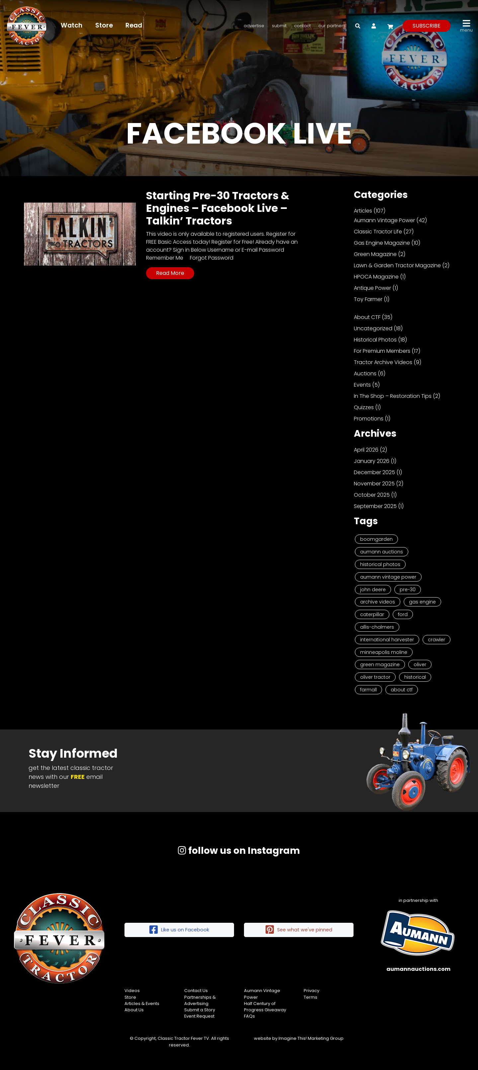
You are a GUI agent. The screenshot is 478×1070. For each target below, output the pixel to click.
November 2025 (374, 483)
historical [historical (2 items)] (415, 677)
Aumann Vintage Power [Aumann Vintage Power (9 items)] (388, 577)
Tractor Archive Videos (383, 362)
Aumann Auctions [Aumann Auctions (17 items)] (381, 551)
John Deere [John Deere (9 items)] (373, 589)
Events (362, 385)
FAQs (249, 1016)
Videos (132, 990)
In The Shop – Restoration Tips (393, 396)
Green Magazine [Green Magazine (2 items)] (380, 664)
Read (133, 25)
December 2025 (374, 472)
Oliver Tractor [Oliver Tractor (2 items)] (375, 677)
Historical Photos (375, 340)
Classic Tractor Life (378, 231)
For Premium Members (382, 351)
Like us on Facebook (179, 930)
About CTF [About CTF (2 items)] (402, 689)
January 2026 (371, 461)
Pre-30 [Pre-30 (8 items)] (408, 589)
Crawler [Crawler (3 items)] (436, 639)
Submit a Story (199, 1010)
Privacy (311, 990)
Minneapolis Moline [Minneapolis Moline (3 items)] (383, 652)
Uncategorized (373, 328)
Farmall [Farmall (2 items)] (368, 689)
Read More (170, 273)
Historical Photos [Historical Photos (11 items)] (380, 564)
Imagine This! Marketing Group (311, 1038)
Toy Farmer (368, 299)
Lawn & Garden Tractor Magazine (397, 265)
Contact (302, 26)
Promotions (368, 418)
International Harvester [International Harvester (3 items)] (387, 639)
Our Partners (332, 26)
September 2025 (375, 506)
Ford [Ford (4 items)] (403, 614)
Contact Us (196, 990)
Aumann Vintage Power (384, 220)
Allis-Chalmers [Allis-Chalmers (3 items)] (377, 627)
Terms (310, 997)
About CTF (367, 317)
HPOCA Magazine (376, 277)
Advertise (254, 26)
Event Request (199, 1016)
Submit (279, 26)
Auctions (365, 373)
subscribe (426, 26)
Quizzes (364, 407)
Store (104, 25)
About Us (134, 1010)
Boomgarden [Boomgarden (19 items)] (376, 539)
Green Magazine (375, 254)
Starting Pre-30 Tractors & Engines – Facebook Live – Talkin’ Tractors (217, 208)
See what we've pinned (299, 930)
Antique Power (372, 288)
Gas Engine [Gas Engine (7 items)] (422, 601)
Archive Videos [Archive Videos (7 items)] (377, 601)
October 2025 (372, 495)
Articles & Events (141, 1003)
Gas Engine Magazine (382, 243)
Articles (363, 211)
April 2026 (366, 450)
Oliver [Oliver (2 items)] (420, 664)
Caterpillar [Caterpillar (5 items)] (372, 614)
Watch (71, 25)
